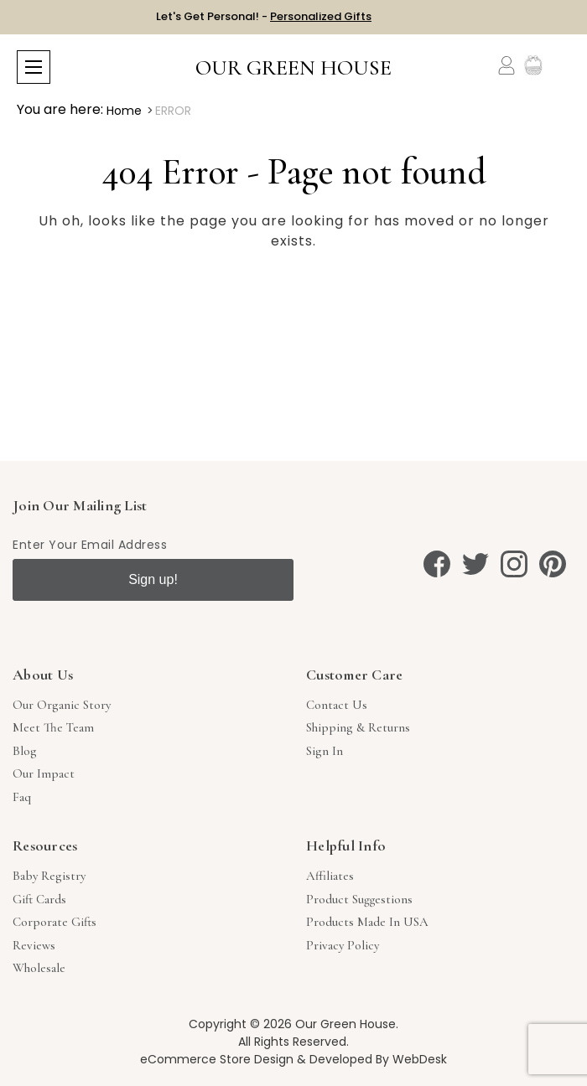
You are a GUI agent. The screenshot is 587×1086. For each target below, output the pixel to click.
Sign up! (153, 579)
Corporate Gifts (54, 921)
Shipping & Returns (358, 727)
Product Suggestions (359, 899)
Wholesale (39, 967)
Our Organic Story (62, 704)
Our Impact (44, 773)
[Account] (506, 65)
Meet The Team (53, 727)
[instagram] (514, 564)
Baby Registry (49, 875)
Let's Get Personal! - (263, 16)
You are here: (60, 109)
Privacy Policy (342, 945)
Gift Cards (39, 899)
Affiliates (330, 875)
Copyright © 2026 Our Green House (292, 1024)
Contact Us (336, 704)
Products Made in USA (367, 921)
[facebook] (436, 564)
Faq (22, 796)
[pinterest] (552, 564)
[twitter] (475, 564)
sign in (324, 750)
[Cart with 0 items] (559, 65)
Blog (25, 750)
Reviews (34, 945)
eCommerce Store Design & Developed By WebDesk (293, 1059)
